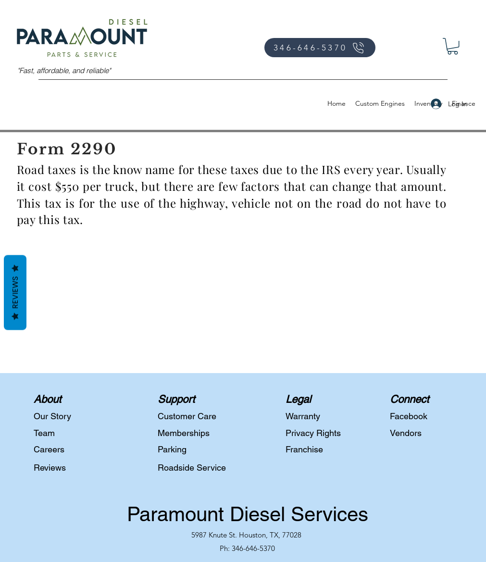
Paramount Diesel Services (247, 513)
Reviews (15, 292)
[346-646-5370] (319, 47)
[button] (452, 46)
